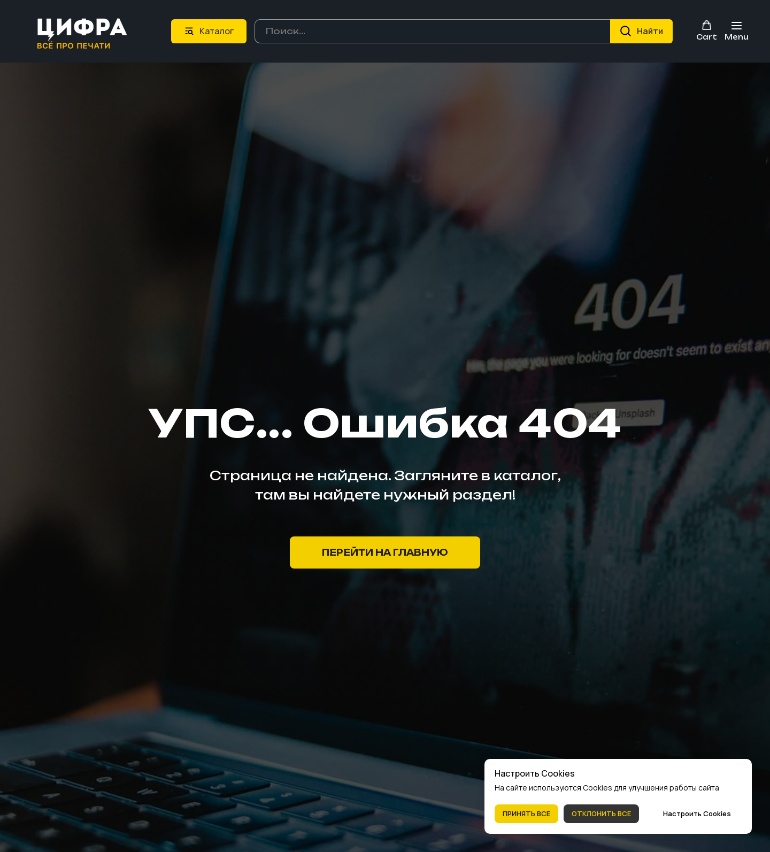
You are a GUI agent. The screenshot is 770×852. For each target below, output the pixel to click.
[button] (706, 30)
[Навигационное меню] (737, 31)
